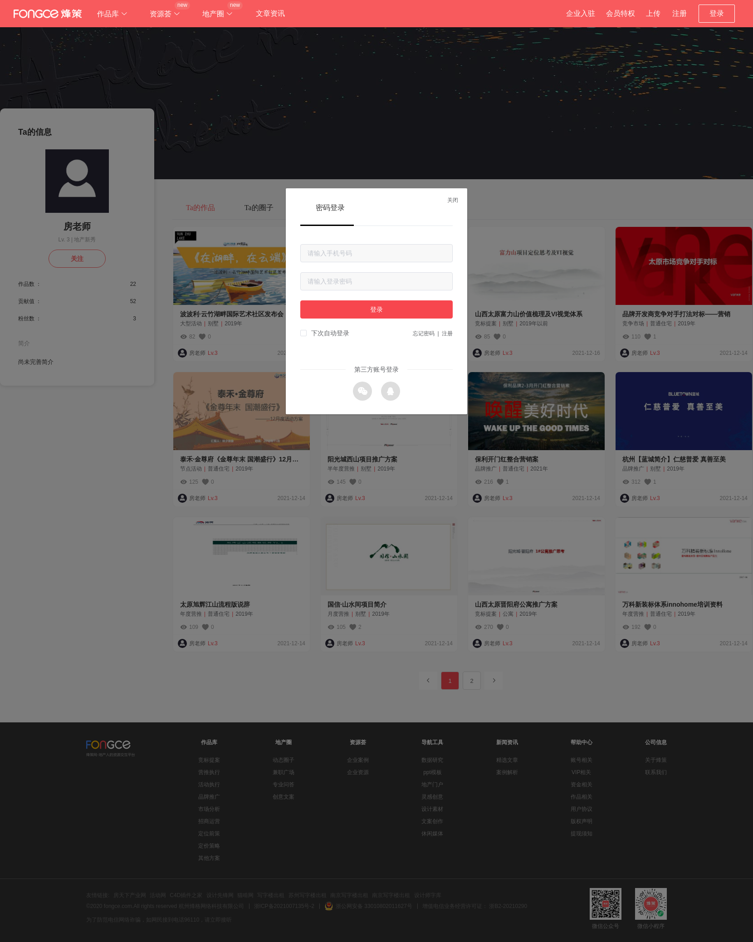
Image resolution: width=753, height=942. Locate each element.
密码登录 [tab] (330, 207)
